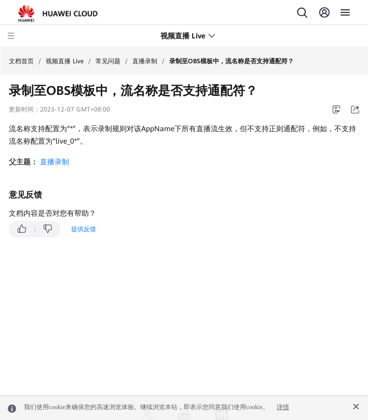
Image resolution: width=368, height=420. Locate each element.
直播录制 (144, 61)
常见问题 (108, 61)
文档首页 (21, 61)
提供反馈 (83, 229)
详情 (283, 407)
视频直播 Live (65, 61)
